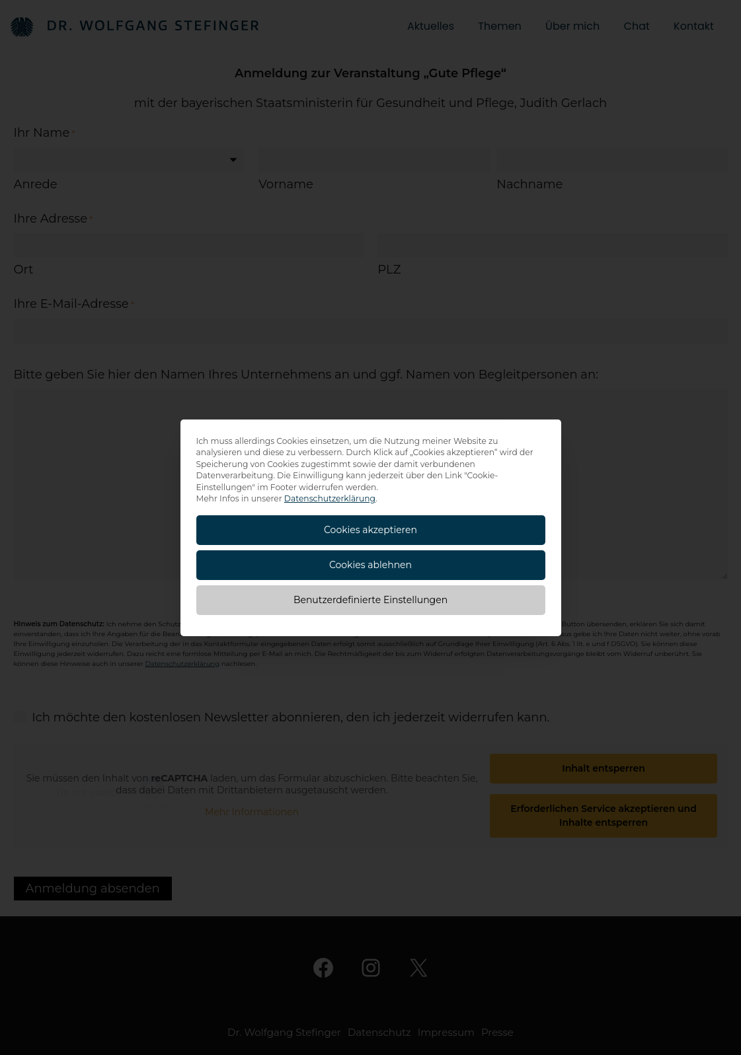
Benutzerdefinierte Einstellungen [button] (370, 600)
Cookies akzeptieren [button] (370, 530)
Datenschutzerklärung (329, 498)
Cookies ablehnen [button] (370, 565)
